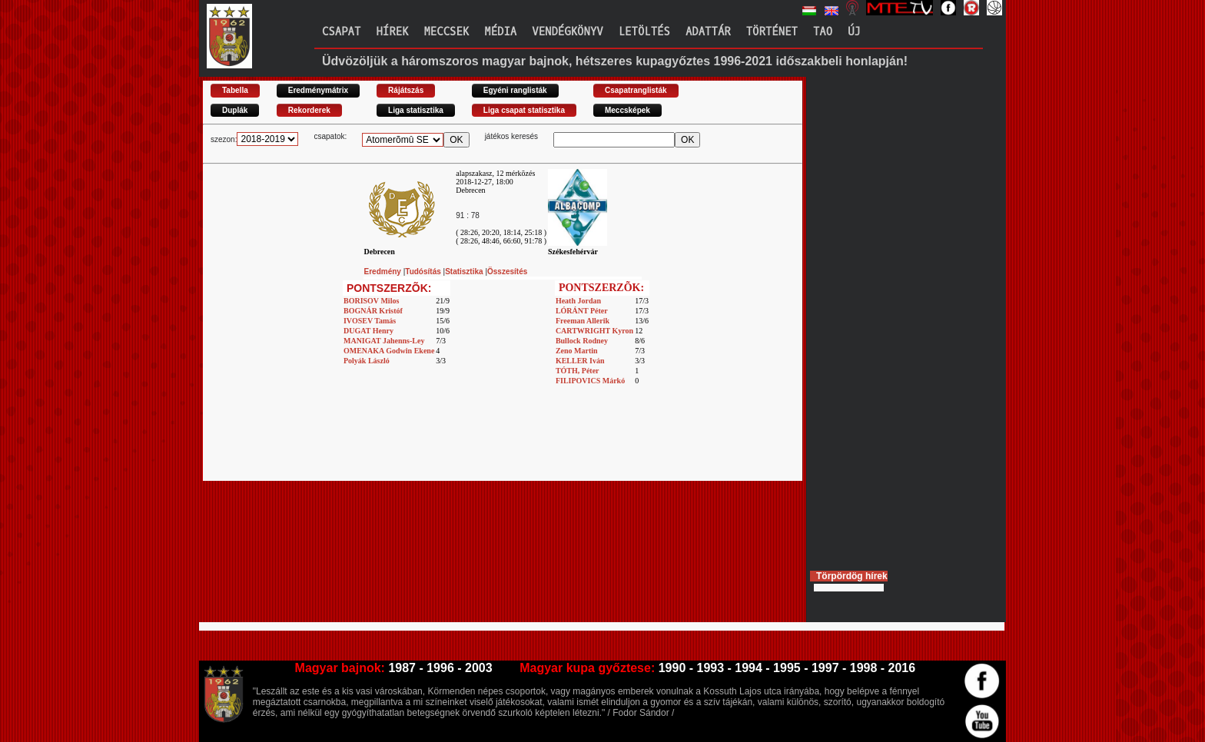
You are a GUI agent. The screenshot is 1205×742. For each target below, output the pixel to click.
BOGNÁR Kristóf (373, 310)
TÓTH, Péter (577, 370)
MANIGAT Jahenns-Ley (384, 340)
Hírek (392, 32)
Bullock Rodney (582, 340)
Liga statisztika (415, 110)
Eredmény (383, 271)
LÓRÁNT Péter (582, 310)
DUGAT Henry (368, 330)
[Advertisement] (502, 446)
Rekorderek (309, 110)
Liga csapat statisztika (524, 110)
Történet (772, 32)
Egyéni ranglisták (515, 90)
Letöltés (644, 32)
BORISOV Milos (371, 300)
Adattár (708, 32)
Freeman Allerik (582, 320)
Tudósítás (424, 271)
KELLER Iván (580, 360)
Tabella (235, 90)
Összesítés (507, 271)
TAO (822, 32)
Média (500, 32)
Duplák (234, 110)
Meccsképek (627, 110)
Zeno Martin (577, 350)
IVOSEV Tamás (370, 320)
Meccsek (446, 32)
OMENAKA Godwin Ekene (389, 350)
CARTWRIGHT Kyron (594, 330)
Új (854, 32)
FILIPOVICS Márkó (590, 380)
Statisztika (465, 271)
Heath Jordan (578, 300)
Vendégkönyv (567, 32)
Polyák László (367, 360)
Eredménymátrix (318, 90)
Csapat (341, 32)
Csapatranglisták (636, 90)
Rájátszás (405, 90)
